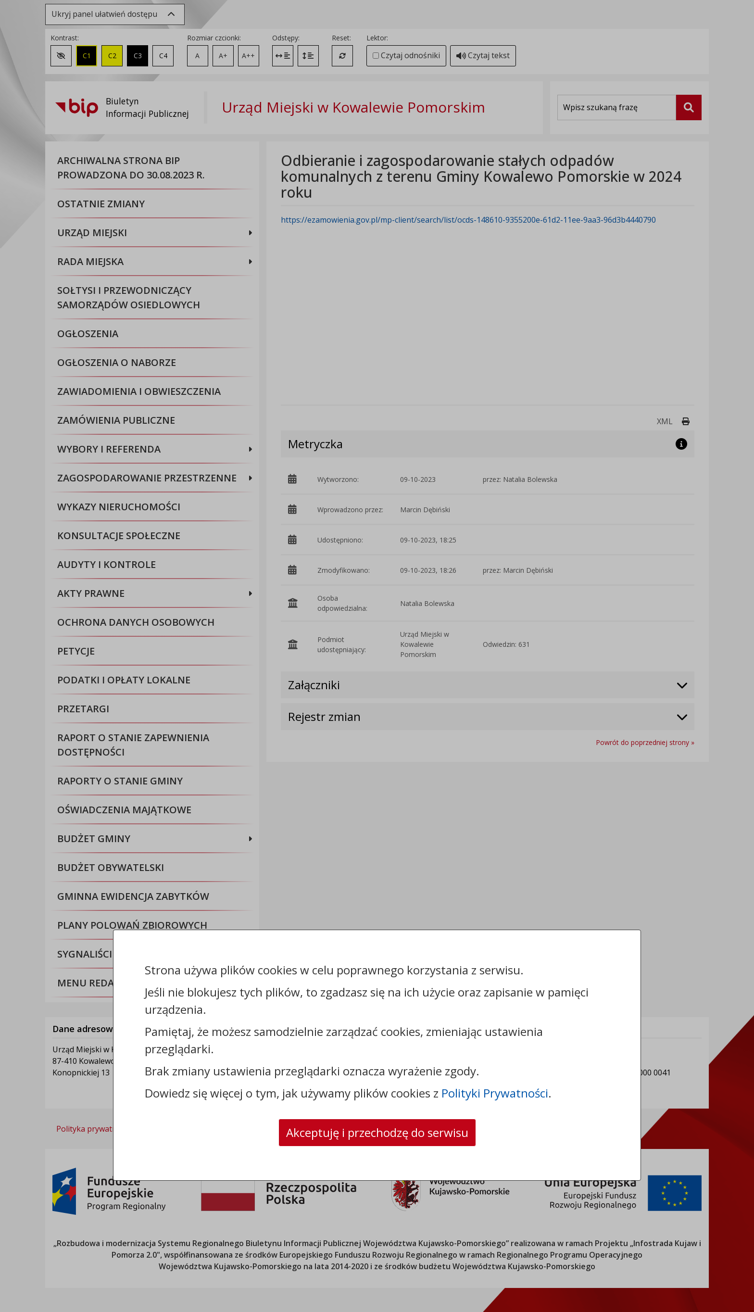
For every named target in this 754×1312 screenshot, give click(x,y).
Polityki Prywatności (494, 1093)
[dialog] (377, 656)
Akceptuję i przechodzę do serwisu (377, 1132)
